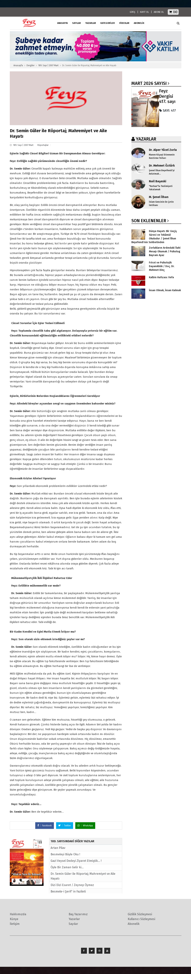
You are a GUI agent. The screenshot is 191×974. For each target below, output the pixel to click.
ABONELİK (139, 23)
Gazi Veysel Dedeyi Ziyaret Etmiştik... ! (76, 861)
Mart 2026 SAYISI (149, 83)
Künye (14, 919)
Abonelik (134, 924)
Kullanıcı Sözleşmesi (141, 919)
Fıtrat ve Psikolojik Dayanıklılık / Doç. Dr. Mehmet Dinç (161, 266)
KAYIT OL (144, 12)
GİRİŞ (132, 12)
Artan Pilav (58, 848)
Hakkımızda (18, 914)
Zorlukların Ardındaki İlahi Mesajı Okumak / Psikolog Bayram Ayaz (164, 251)
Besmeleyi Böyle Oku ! (65, 854)
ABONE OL (159, 12)
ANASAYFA (62, 23)
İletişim (15, 924)
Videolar (124, 23)
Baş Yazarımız (78, 914)
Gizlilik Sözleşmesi (140, 914)
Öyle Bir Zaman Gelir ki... (67, 867)
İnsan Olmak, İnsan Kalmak (165, 290)
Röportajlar (43, 145)
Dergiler (31, 65)
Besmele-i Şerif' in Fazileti (68, 891)
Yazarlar (90, 23)
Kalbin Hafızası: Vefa (161, 277)
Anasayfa (18, 65)
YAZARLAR (146, 139)
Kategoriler (107, 23)
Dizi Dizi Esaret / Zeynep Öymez (72, 885)
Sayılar (76, 23)
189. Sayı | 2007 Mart (48, 65)
